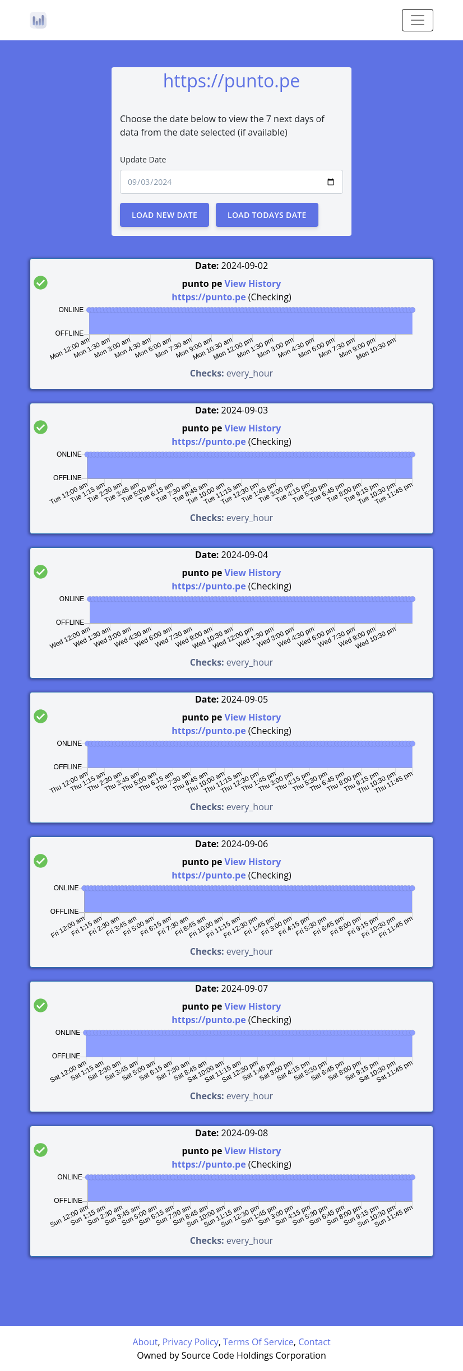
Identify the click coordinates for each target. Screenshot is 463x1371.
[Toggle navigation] (417, 20)
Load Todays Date (267, 215)
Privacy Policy (191, 1342)
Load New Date (164, 215)
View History (253, 283)
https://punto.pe (209, 297)
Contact (314, 1342)
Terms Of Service (258, 1342)
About (145, 1342)
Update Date (143, 159)
